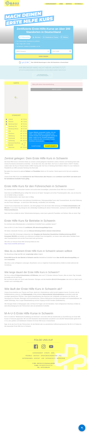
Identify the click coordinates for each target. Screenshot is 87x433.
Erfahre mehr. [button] (49, 141)
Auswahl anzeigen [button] (36, 146)
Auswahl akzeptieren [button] (51, 146)
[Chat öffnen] (82, 428)
